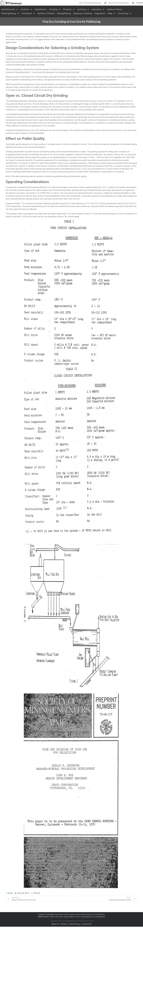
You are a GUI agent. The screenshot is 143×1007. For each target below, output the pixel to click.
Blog (111, 13)
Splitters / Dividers (46, 13)
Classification (40, 9)
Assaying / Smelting (82, 13)
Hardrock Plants (114, 9)
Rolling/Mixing (64, 13)
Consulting (124, 13)
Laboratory (98, 9)
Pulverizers (28, 13)
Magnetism (99, 13)
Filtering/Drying (10, 13)
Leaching (83, 9)
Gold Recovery (9, 9)
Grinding (55, 9)
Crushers (26, 9)
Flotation (69, 9)
